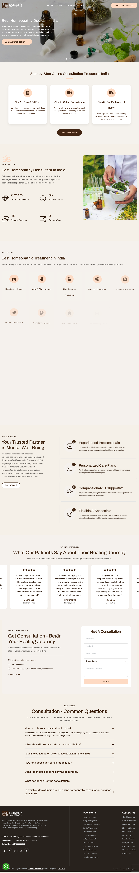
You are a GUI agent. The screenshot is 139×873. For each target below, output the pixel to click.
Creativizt (61, 870)
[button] (66, 58)
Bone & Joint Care (128, 826)
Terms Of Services (119, 870)
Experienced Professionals (103, 443)
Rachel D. (110, 601)
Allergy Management (90, 822)
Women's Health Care (129, 851)
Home (50, 5)
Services (70, 5)
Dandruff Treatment (90, 829)
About (60, 5)
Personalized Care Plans (101, 466)
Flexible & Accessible (98, 512)
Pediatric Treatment (129, 840)
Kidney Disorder (127, 844)
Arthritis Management (90, 847)
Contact (82, 5)
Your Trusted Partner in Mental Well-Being (20, 450)
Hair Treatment (127, 837)
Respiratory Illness (89, 818)
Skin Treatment (127, 833)
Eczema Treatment (89, 837)
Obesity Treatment (89, 833)
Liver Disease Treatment (91, 826)
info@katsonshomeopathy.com (24, 663)
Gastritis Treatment (90, 855)
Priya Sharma (69, 601)
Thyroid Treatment (128, 818)
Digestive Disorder (128, 829)
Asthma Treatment (89, 851)
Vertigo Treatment (89, 840)
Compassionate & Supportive (105, 489)
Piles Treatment (88, 844)
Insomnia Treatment (129, 822)
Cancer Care (126, 855)
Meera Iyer (29, 601)
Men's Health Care (128, 847)
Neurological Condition (91, 858)
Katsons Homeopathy (35, 870)
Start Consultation (69, 132)
